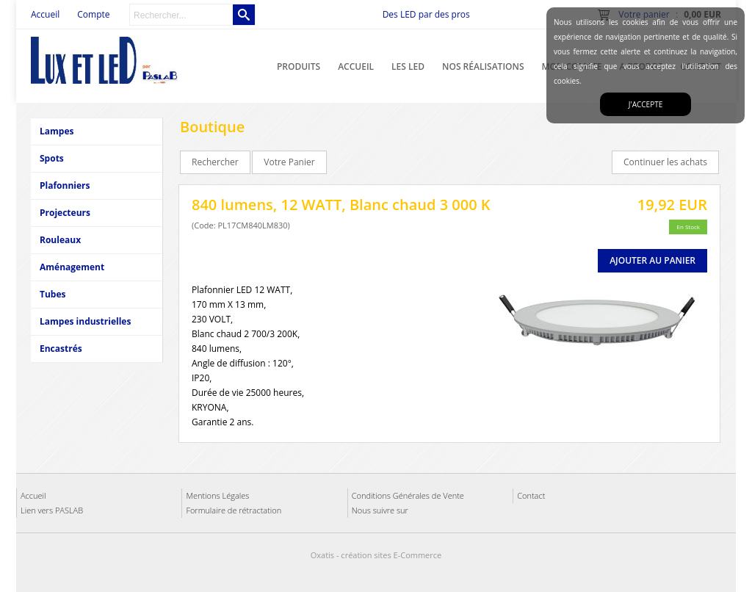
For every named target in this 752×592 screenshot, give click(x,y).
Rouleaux (60, 240)
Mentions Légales (217, 495)
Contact (531, 495)
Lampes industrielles (85, 321)
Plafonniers (65, 185)
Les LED (407, 66)
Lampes (56, 131)
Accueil (356, 66)
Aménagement (72, 267)
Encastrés (61, 348)
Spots (52, 158)
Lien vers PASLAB (52, 510)
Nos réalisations (483, 66)
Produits (298, 66)
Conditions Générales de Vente (408, 495)
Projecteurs (65, 212)
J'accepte (645, 104)
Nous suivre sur (380, 510)
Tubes (52, 294)
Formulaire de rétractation (233, 510)
